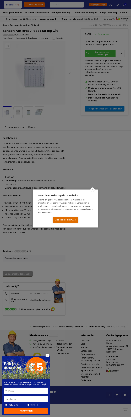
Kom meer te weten (45, 213)
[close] (92, 189)
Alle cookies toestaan (65, 220)
